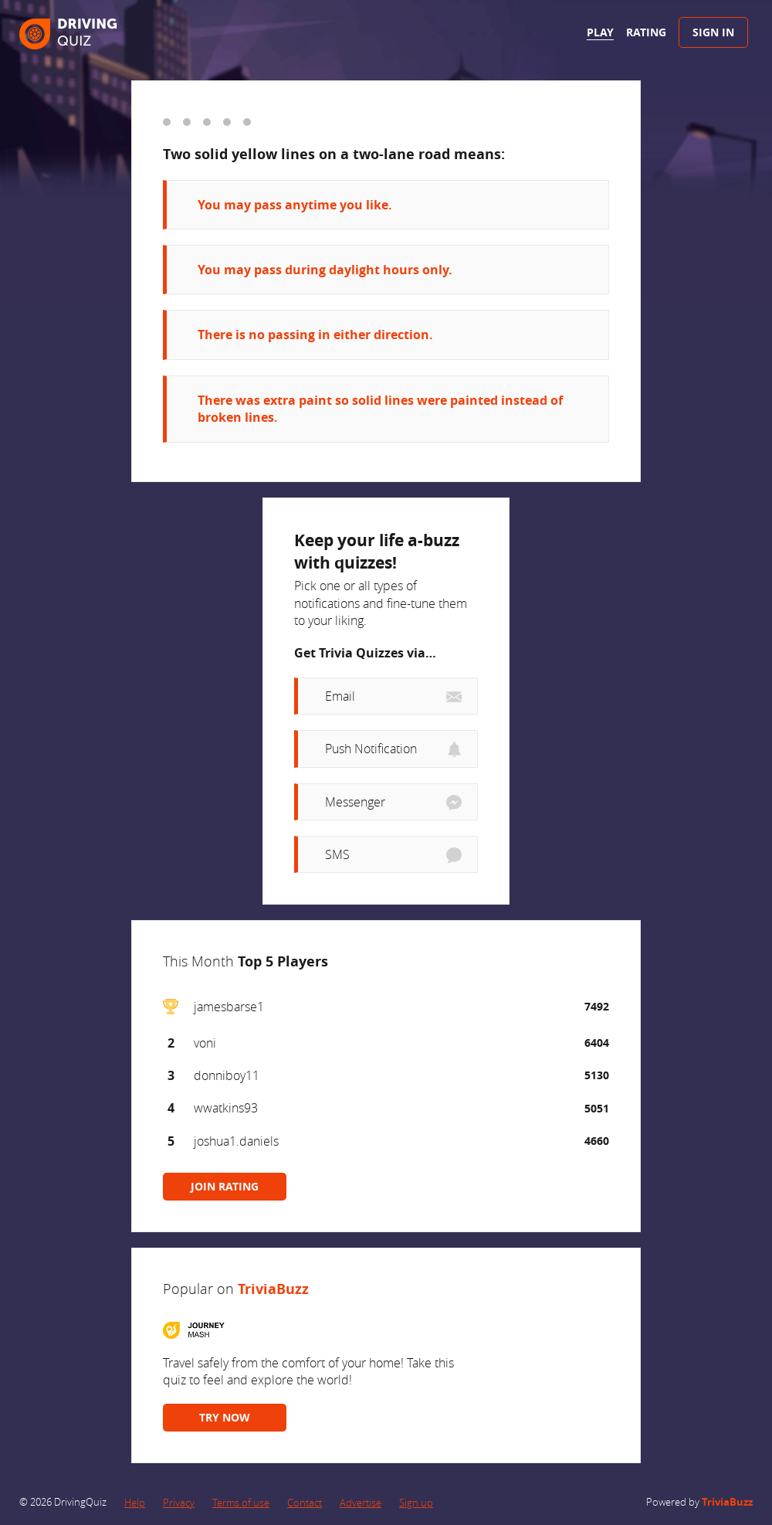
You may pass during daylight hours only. (325, 269)
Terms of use (240, 1503)
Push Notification (371, 748)
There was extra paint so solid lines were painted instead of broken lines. (380, 409)
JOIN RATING (225, 1186)
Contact (304, 1503)
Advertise (360, 1503)
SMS (337, 854)
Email (340, 696)
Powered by (699, 1502)
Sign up (416, 1503)
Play (600, 32)
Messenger (355, 801)
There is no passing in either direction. (315, 334)
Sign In (713, 32)
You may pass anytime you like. (295, 204)
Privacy (179, 1503)
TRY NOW (224, 1417)
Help (134, 1503)
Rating (646, 32)
